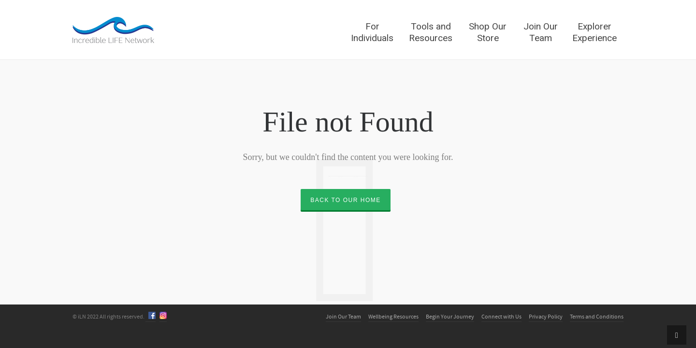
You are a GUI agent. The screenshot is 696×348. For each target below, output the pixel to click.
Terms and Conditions (597, 316)
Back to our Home (345, 200)
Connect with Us (501, 316)
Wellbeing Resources (393, 316)
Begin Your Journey (450, 316)
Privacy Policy (546, 316)
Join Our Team (343, 316)
